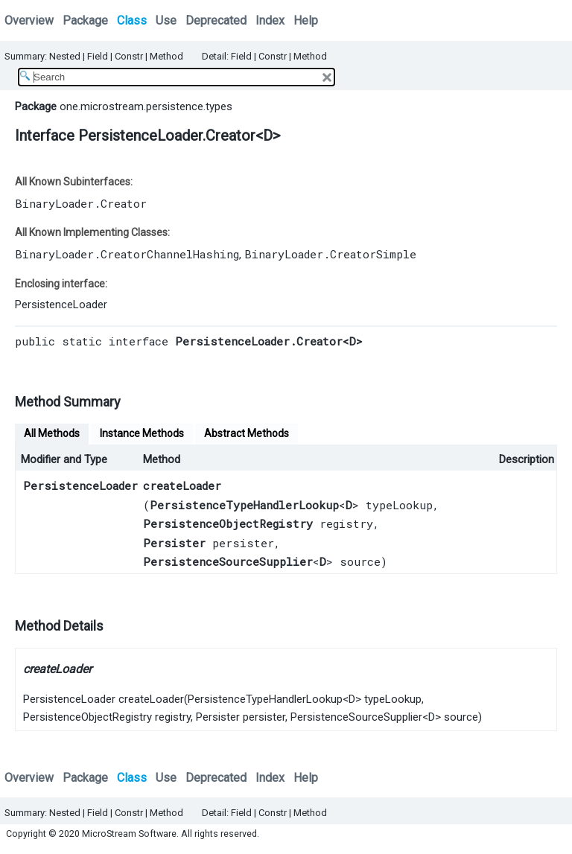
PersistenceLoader (61, 304)
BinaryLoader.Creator (81, 203)
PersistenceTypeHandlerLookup (244, 504)
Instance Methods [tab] (142, 433)
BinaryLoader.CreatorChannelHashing (127, 253)
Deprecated (216, 20)
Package (85, 20)
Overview (29, 20)
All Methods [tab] (52, 433)
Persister (174, 542)
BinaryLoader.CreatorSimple (330, 253)
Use (166, 20)
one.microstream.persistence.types (146, 106)
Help (305, 20)
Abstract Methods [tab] (246, 433)
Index (270, 20)
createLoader (182, 485)
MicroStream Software (129, 833)
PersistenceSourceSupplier (228, 561)
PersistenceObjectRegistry (228, 523)
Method (166, 56)
